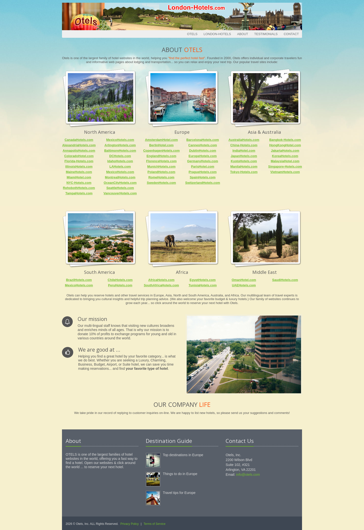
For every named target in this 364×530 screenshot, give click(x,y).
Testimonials (266, 34)
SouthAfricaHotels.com (161, 285)
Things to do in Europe (180, 474)
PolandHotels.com (161, 172)
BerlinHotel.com (161, 145)
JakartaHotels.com (285, 150)
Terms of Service (154, 524)
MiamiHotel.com (79, 177)
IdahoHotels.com (120, 161)
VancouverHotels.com (120, 193)
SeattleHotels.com (120, 188)
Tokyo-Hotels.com (244, 172)
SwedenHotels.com (161, 183)
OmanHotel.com (244, 280)
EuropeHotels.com (203, 156)
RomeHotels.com (161, 177)
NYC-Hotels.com (78, 183)
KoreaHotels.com (285, 156)
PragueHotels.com (203, 172)
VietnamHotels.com (285, 172)
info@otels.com (248, 475)
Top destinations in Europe (183, 455)
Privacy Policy (130, 524)
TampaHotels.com (79, 193)
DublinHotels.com (202, 150)
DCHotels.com (120, 156)
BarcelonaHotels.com (202, 140)
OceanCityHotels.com (120, 183)
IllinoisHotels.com (79, 166)
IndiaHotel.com (243, 150)
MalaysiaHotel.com (285, 161)
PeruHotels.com (120, 285)
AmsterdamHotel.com (161, 140)
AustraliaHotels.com (244, 140)
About (242, 34)
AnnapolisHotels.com (79, 150)
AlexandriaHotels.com (79, 145)
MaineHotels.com (79, 172)
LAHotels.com (120, 166)
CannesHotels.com (202, 145)
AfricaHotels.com (161, 280)
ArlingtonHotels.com (120, 145)
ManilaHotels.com (243, 166)
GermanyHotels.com (202, 161)
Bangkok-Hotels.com (285, 140)
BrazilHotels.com (79, 280)
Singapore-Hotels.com (285, 166)
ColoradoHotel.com (79, 156)
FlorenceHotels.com (161, 161)
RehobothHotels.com (79, 188)
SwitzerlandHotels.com (202, 183)
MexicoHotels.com (120, 140)
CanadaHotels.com (79, 140)
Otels (192, 34)
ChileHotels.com (120, 280)
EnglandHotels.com (161, 156)
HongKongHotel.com (285, 145)
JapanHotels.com (244, 156)
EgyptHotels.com (203, 280)
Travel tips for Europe (179, 493)
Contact (291, 34)
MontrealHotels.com (120, 177)
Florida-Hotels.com (78, 161)
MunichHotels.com (161, 166)
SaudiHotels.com (285, 280)
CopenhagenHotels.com (161, 150)
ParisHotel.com (202, 166)
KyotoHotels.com (244, 161)
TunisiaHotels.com (203, 285)
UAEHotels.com (244, 285)
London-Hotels (217, 34)
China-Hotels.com (243, 145)
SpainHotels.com (202, 177)
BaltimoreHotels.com (120, 150)
